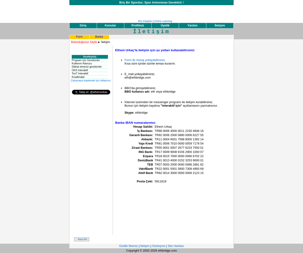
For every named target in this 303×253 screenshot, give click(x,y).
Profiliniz (138, 25)
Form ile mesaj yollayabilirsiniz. (145, 60)
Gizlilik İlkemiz (128, 246)
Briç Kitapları (145, 21)
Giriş (83, 25)
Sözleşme (158, 246)
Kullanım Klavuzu (82, 63)
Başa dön (82, 239)
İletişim (220, 25)
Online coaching (163, 21)
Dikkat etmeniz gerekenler (87, 66)
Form (79, 36)
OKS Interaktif (80, 70)
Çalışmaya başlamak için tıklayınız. (91, 80)
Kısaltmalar (78, 77)
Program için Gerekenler (86, 60)
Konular (110, 25)
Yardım (193, 25)
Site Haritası (176, 246)
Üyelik (165, 25)
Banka (99, 36)
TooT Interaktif (80, 73)
